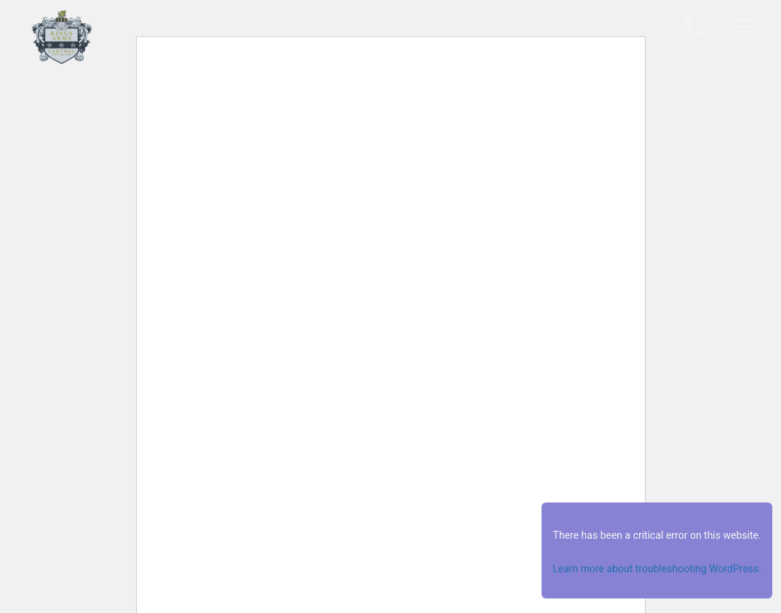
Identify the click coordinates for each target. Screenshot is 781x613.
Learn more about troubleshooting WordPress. (656, 568)
